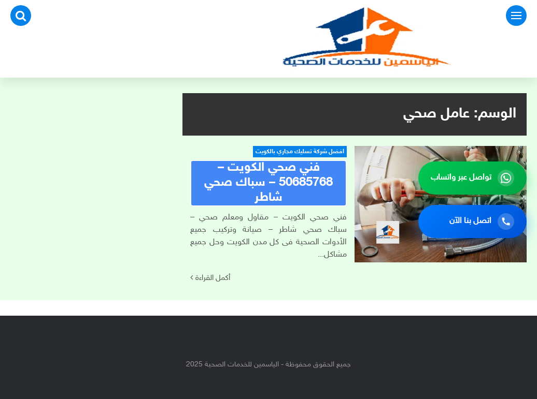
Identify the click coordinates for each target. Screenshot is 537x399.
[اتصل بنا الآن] (472, 221)
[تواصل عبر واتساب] (472, 178)
